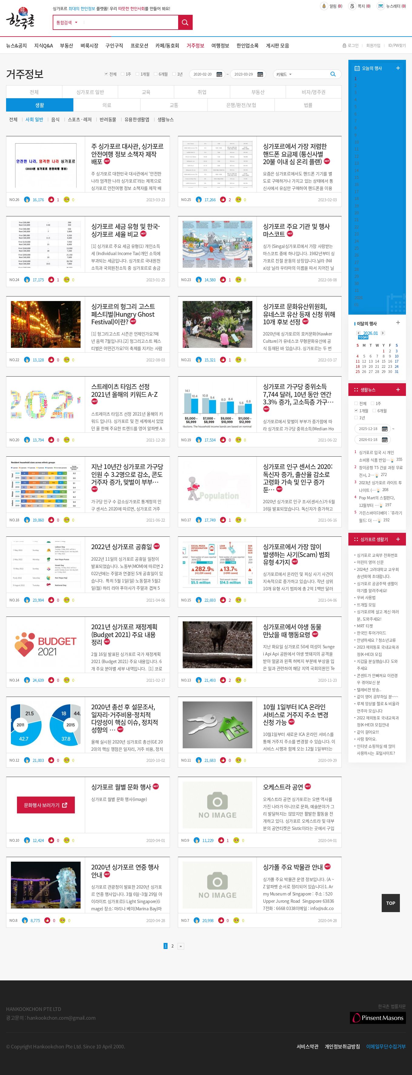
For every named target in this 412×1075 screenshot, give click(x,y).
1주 (128, 74)
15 (356, 177)
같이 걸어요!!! (368, 732)
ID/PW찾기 (397, 45)
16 (356, 184)
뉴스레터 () (391, 6)
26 (356, 255)
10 (356, 142)
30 (356, 283)
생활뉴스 (166, 119)
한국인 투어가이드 (371, 633)
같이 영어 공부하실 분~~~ (377, 696)
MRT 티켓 (365, 626)
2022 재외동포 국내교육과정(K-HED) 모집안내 (378, 721)
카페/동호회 (167, 45)
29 (356, 276)
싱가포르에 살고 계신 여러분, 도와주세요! (378, 615)
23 (356, 234)
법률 (308, 104)
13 (356, 163)
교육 (146, 92)
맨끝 (181, 946)
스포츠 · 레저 (80, 119)
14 (356, 170)
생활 (39, 104)
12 (356, 156)
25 (356, 248)
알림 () (331, 6)
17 (356, 191)
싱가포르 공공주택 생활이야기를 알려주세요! (377, 587)
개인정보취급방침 (342, 1046)
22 (356, 227)
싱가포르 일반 (90, 92)
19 (356, 206)
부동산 (66, 45)
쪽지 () (359, 6)
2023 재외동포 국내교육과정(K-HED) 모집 (378, 650)
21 (356, 219)
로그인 (350, 45)
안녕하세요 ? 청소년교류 (376, 640)
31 (356, 290)
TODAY (363, 337)
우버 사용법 (366, 597)
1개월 (145, 74)
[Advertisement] (377, 809)
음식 (55, 119)
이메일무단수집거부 (386, 1046)
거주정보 (195, 45)
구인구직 (114, 45)
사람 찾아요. (367, 739)
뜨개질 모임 (366, 604)
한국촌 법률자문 (378, 1013)
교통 (174, 104)
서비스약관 (308, 1046)
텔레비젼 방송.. (369, 689)
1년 (180, 74)
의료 (106, 104)
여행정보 (220, 45)
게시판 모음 (277, 45)
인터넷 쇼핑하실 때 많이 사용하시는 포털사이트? (376, 749)
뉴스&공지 (16, 45)
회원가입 (373, 45)
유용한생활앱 (137, 119)
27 (356, 262)
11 (356, 149)
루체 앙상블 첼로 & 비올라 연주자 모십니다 (378, 707)
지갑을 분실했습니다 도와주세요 (377, 664)
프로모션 (139, 45)
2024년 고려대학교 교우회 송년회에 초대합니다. (378, 572)
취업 (202, 92)
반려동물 (108, 119)
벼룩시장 (89, 45)
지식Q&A (43, 45)
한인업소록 (248, 45)
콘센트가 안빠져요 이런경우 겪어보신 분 (377, 678)
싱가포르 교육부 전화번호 (377, 555)
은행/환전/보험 (241, 104)
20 (356, 212)
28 (356, 269)
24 (356, 241)
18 (356, 198)
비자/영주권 (314, 92)
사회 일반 (34, 119)
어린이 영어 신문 (370, 562)
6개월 (163, 74)
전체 (112, 74)
